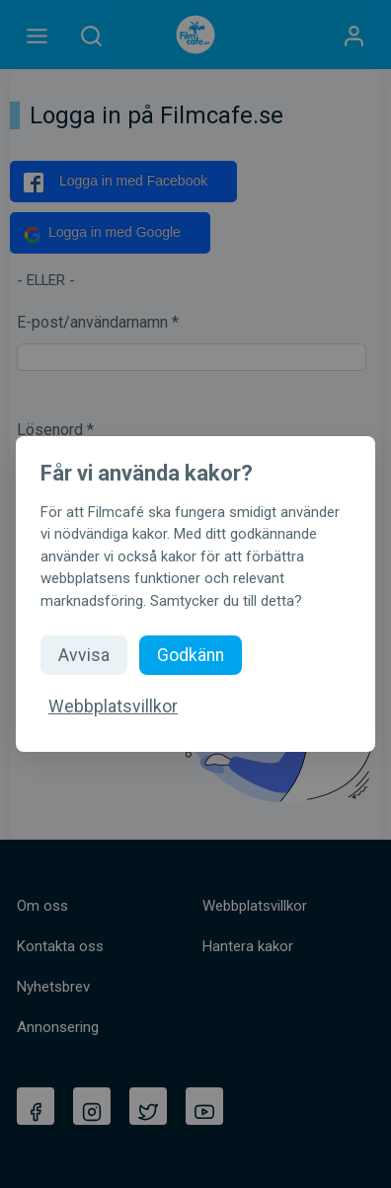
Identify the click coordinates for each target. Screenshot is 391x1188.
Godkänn (190, 655)
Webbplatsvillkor (113, 706)
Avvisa (84, 655)
